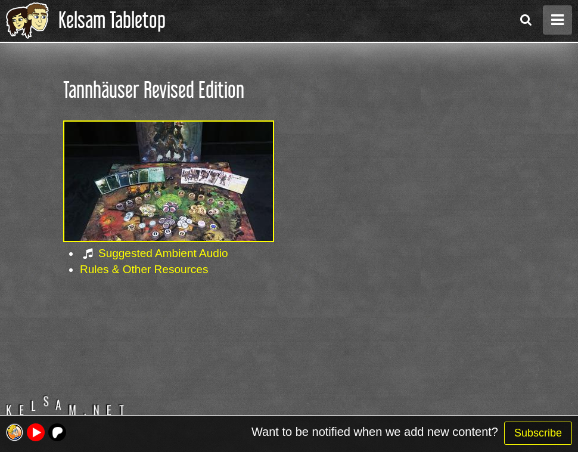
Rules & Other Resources (144, 269)
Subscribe (538, 433)
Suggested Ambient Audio (163, 253)
